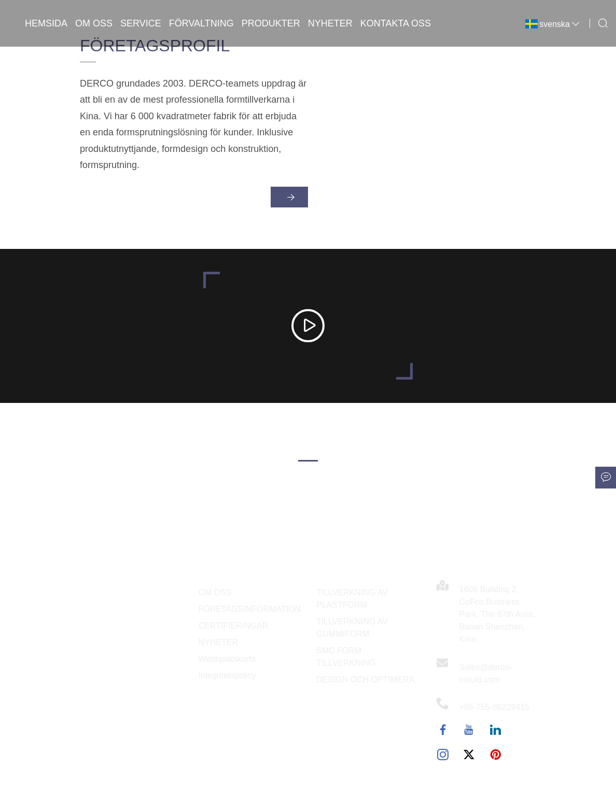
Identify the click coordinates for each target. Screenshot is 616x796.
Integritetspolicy (227, 675)
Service (140, 23)
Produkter (271, 23)
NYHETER (218, 642)
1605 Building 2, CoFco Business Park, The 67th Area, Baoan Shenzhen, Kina (497, 614)
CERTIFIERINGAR (234, 625)
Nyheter (330, 23)
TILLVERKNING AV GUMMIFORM (352, 627)
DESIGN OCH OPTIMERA (365, 679)
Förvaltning (201, 23)
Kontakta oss (395, 23)
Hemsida (46, 23)
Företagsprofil (155, 49)
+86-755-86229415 (494, 707)
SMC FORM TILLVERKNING (345, 656)
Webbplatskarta (227, 658)
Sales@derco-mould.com (485, 673)
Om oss (94, 23)
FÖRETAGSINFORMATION (249, 609)
